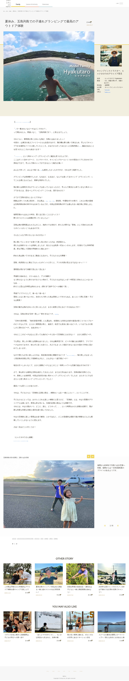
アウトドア (52, 393)
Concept (54, 671)
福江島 (48, 201)
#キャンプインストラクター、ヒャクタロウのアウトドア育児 (47, 544)
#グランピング (77, 544)
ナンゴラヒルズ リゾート (25, 156)
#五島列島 (98, 544)
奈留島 (62, 201)
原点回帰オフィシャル (112, 95)
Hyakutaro (16, 11)
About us (35, 671)
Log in (113, 3)
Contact (63, 671)
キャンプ (22, 143)
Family (28, 4)
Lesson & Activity (42, 4)
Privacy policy (81, 671)
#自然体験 (19, 548)
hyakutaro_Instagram (112, 93)
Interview (56, 4)
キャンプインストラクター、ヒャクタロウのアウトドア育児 (38, 122)
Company (45, 671)
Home (5, 11)
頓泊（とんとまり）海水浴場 (78, 355)
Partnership (93, 671)
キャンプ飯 (43, 170)
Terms (71, 671)
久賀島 (55, 201)
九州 (17, 129)
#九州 (89, 544)
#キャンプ (18, 544)
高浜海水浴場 (60, 314)
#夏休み (109, 544)
